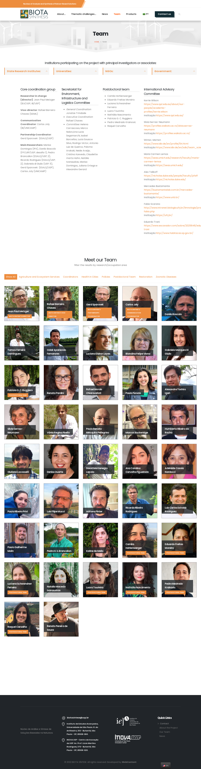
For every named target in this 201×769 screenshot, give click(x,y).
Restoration (145, 276)
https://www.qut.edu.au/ (170, 115)
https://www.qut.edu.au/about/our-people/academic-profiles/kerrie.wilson (164, 108)
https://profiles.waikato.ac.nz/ (173, 133)
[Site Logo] (34, 14)
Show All (10, 276)
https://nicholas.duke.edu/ (171, 179)
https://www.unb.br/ (167, 197)
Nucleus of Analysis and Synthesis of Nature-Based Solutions (49, 4)
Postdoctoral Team (125, 276)
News (105, 14)
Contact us (164, 14)
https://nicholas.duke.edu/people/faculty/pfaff (171, 175)
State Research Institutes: (24, 71)
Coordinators (70, 276)
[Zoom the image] (128, 717)
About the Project (168, 727)
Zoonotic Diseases (166, 276)
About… (61, 14)
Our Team (164, 731)
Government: (163, 71)
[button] (179, 14)
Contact (164, 723)
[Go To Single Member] (21, 303)
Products (131, 14)
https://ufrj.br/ (164, 215)
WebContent (129, 762)
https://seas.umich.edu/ (169, 165)
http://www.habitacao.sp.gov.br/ (174, 233)
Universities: (64, 71)
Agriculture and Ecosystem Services (39, 276)
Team (117, 14)
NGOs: (109, 71)
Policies (106, 276)
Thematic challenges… (83, 14)
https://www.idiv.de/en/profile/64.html (166, 143)
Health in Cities (90, 276)
